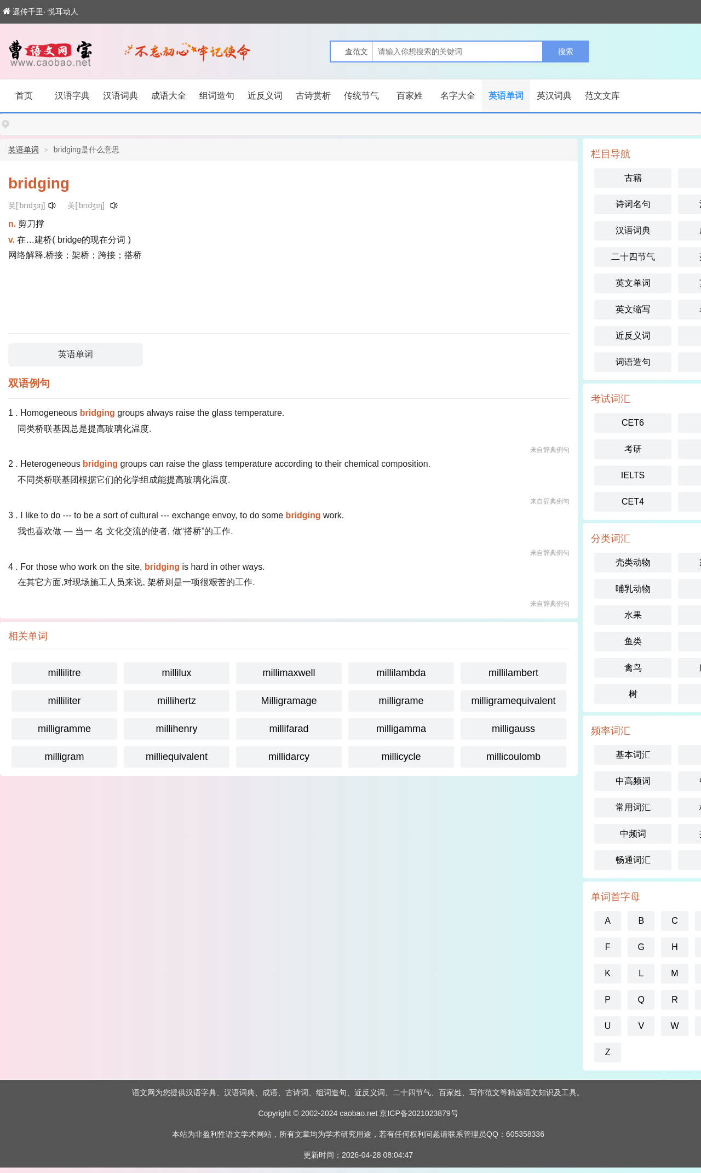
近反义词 (265, 95)
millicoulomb (513, 756)
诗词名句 (633, 204)
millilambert (513, 672)
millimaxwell (288, 672)
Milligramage (289, 700)
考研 (633, 449)
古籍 (633, 177)
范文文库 (602, 95)
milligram (64, 756)
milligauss (513, 728)
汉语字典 (72, 95)
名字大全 (457, 95)
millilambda (401, 672)
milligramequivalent (513, 700)
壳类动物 (633, 562)
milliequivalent (177, 756)
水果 (633, 615)
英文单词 (633, 283)
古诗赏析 (313, 95)
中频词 (633, 833)
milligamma (401, 728)
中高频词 (633, 781)
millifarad (288, 728)
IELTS (633, 475)
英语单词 (506, 95)
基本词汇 (633, 754)
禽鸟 (633, 667)
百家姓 (410, 95)
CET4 (633, 501)
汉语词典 (120, 95)
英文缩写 (633, 309)
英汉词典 (554, 95)
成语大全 (168, 95)
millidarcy (288, 756)
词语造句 (633, 362)
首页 (24, 95)
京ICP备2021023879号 (419, 1113)
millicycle (401, 756)
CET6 (633, 422)
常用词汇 (633, 807)
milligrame (400, 700)
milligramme (64, 728)
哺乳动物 (633, 588)
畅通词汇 (633, 860)
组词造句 (216, 95)
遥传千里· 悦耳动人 (40, 11)
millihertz (176, 700)
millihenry (176, 728)
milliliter (64, 700)
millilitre (64, 672)
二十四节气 (633, 256)
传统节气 (361, 95)
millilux (177, 672)
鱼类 (633, 641)
